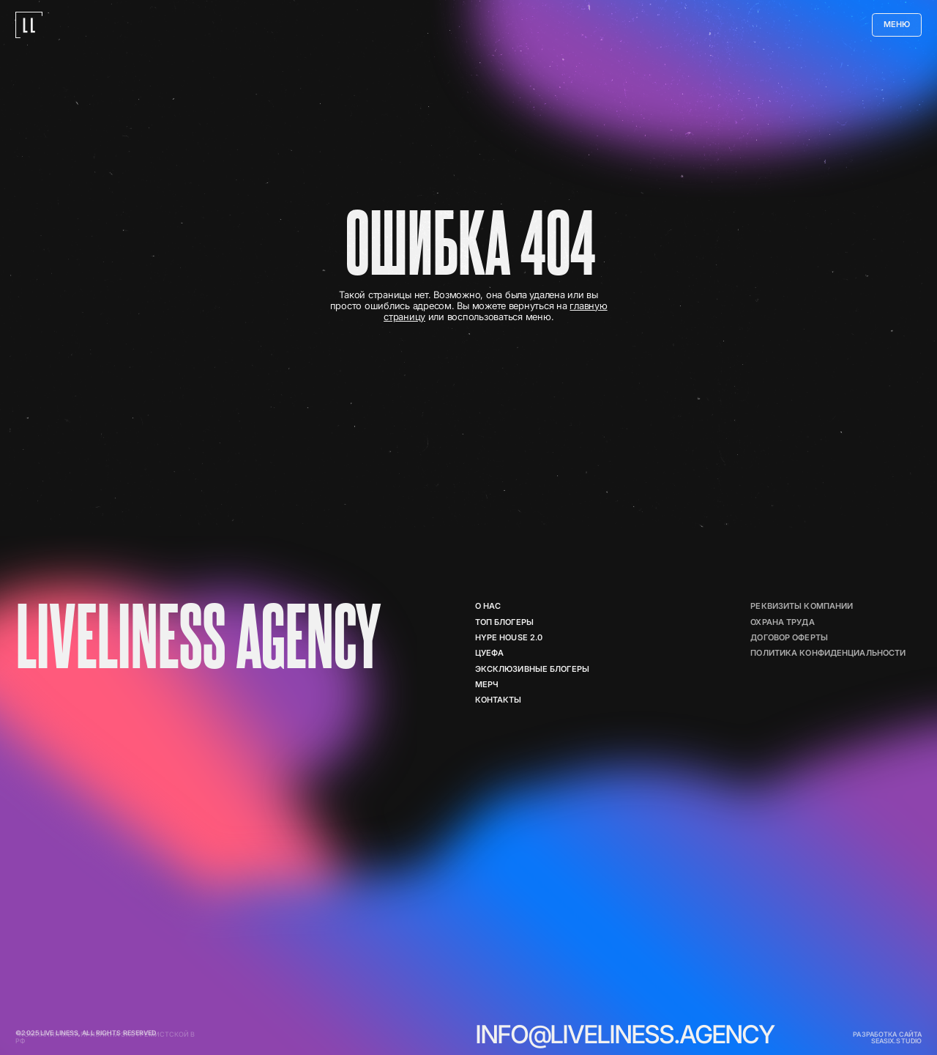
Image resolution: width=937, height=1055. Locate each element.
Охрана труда (782, 622)
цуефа (489, 653)
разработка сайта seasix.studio (887, 1038)
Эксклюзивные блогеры (532, 669)
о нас (488, 606)
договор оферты (789, 638)
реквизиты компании (801, 606)
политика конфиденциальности (828, 653)
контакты (498, 700)
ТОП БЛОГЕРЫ (504, 622)
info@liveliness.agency (624, 1034)
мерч (487, 684)
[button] (897, 25)
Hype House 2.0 (509, 638)
